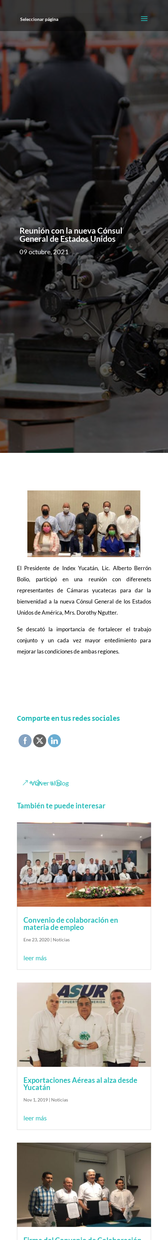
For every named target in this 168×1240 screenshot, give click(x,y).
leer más (35, 958)
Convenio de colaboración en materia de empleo (70, 924)
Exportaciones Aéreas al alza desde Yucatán (80, 1084)
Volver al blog (50, 783)
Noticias (61, 939)
